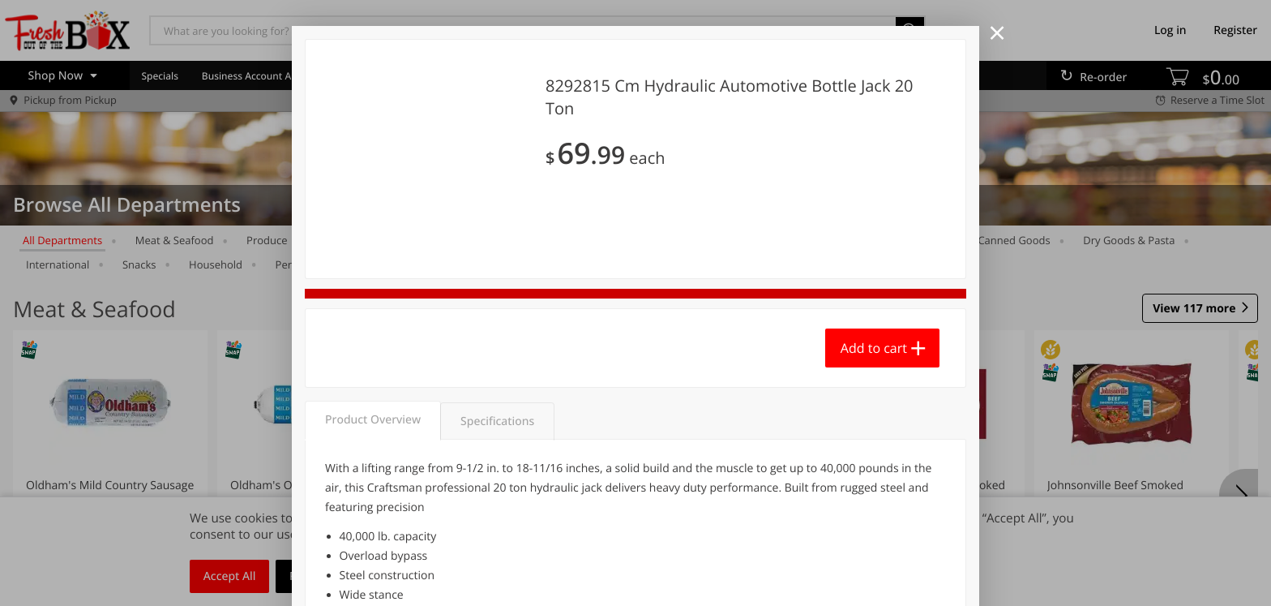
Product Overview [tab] (373, 420)
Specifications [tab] (497, 421)
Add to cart (874, 348)
